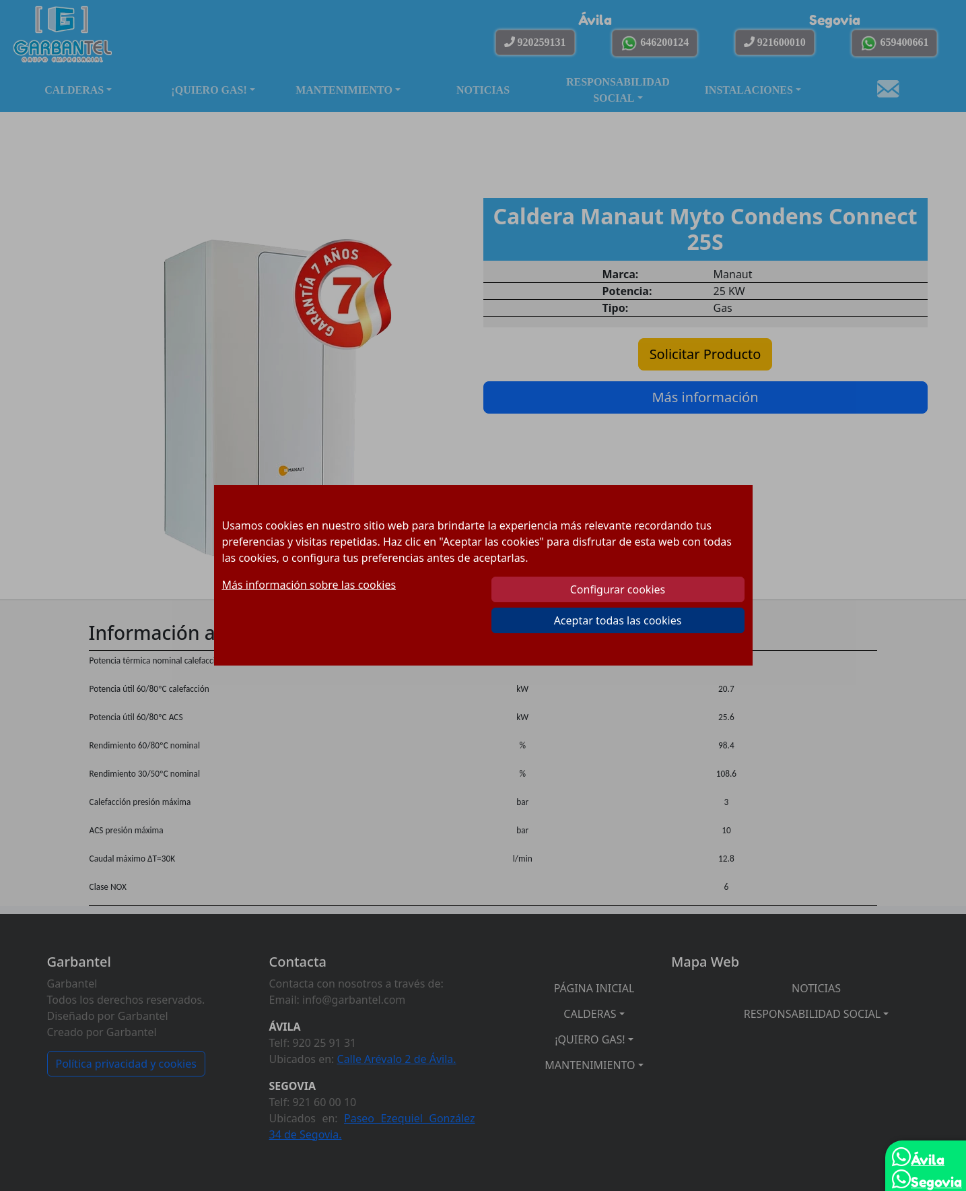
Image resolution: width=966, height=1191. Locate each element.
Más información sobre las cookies (309, 584)
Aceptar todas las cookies (618, 620)
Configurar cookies (617, 589)
